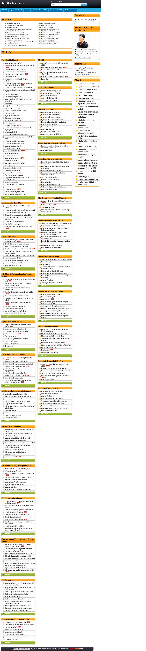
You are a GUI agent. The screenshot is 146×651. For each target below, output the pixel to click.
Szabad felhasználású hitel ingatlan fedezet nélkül (55, 365)
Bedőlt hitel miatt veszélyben (53, 343)
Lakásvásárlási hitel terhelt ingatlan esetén (18, 358)
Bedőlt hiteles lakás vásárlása (14, 526)
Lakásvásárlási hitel (11, 639)
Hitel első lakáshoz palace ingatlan (54, 76)
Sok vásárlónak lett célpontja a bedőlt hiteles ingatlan (19, 506)
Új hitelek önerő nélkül (12, 148)
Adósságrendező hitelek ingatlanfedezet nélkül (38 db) (20, 42)
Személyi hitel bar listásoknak (14, 309)
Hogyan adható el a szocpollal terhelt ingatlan (19, 474)
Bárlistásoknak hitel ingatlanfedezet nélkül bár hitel (20, 280)
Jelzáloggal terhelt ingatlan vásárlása (53, 306)
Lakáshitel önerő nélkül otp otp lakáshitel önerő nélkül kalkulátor (18, 84)
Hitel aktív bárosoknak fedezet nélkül (17, 561)
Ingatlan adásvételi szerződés (14, 484)
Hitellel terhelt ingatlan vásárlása (15, 373)
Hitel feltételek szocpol (12, 108)
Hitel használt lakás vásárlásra (51, 117)
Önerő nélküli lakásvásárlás (14, 175)
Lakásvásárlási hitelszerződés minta (86, 131)
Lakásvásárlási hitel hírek (49, 406)
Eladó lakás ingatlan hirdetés (14, 599)
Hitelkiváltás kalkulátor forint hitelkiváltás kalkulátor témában (55, 229)
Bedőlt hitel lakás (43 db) (13, 27)
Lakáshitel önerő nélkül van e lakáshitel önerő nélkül (20, 91)
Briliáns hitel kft (48, 205)
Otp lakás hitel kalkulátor (49, 394)
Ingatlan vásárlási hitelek (13, 146)
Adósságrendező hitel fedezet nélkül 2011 (18, 553)
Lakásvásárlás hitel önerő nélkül (54, 67)
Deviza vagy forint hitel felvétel (51, 134)
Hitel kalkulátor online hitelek (14, 449)
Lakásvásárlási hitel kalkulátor (15, 634)
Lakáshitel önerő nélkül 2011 (16, 134)
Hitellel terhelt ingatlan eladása (17, 366)
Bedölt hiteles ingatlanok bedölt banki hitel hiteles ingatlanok (19, 240)
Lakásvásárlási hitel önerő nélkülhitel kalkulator (17, 80)
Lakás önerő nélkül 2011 (39, 10)
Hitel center (8, 103)
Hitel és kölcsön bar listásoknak (15, 306)
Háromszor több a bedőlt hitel (14, 263)
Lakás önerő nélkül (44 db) (45, 25)
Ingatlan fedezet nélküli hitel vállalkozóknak (55, 371)
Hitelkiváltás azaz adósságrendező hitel (54, 273)
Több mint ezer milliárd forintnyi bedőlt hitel (19, 255)
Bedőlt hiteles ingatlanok (13, 517)
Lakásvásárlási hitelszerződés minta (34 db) (17, 34)
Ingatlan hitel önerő (16, 10)
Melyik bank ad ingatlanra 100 (15, 194)
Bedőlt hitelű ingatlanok (87, 163)
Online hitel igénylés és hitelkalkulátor (53, 187)
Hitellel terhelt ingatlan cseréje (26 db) (48, 38)
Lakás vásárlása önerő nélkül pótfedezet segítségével (18, 128)
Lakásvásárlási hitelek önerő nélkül (87, 183)
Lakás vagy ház (84, 176)
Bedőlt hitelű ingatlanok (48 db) (47, 40)
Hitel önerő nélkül (11, 77)
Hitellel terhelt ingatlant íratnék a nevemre (18, 477)
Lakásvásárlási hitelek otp (88, 179)
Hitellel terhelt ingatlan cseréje (87, 155)
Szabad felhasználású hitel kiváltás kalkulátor (56, 223)
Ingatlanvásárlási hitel (12, 115)
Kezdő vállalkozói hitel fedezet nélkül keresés (20, 563)
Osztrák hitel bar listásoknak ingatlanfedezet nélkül (19, 299)
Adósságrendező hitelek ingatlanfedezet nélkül (87, 167)
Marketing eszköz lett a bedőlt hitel (16, 260)
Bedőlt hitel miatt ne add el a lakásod (17, 244)
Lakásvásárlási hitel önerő (13, 632)
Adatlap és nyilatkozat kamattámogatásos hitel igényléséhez (20, 407)
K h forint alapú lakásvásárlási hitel (52, 403)
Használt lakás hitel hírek (49, 124)
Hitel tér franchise (47, 280)
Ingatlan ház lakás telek (12, 596)
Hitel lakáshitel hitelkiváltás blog (52, 271)
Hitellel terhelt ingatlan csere (50, 294)
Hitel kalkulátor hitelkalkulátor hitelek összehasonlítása (53, 237)
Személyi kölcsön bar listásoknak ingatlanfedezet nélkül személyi (15, 312)
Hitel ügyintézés (10, 123)
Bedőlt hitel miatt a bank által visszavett (20, 249)
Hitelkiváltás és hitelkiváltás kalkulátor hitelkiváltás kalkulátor (17, 446)
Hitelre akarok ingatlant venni (14, 192)
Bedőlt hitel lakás (70, 10)
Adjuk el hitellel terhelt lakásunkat (16, 480)
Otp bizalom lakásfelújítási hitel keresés (54, 401)
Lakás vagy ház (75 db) (12, 43)
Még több (8, 197)
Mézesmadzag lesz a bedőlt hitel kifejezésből (56, 345)
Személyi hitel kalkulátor (49, 177)
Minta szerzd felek (11, 418)
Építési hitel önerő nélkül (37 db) (15, 31)
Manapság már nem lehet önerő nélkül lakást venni (19, 138)
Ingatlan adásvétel (11, 487)
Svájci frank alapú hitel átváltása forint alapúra (56, 259)
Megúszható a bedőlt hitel (13, 265)
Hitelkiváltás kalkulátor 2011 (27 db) (16, 36)
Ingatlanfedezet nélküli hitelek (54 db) (48, 42)
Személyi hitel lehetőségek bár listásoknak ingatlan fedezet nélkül (18, 284)
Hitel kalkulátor (10, 454)
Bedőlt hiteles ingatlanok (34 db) (15, 40)
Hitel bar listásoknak (11, 94)
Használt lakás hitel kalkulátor (51, 112)
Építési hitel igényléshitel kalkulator (16, 339)
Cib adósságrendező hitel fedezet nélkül (18, 556)
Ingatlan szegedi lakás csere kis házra (53, 313)
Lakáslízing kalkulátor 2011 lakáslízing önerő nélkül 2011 (19, 207)
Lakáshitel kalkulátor (12, 182)
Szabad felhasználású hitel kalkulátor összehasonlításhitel (53, 174)
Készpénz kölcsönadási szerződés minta (18, 396)
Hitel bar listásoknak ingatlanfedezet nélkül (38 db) (19, 29)
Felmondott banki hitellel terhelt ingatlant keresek (54, 316)
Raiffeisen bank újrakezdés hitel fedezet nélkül (20, 558)
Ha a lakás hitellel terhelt (13, 170)
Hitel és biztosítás (10, 413)
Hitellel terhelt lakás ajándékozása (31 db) (49, 32)
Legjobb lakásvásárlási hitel (14, 106)
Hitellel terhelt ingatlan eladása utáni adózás (19, 364)
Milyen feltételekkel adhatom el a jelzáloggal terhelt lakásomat (56, 210)
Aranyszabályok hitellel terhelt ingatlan (17, 469)
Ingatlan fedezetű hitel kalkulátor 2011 (17, 438)
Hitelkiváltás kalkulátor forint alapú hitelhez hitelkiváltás (55, 242)
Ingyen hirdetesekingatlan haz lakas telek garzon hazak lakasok (18, 602)
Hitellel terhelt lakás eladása (14, 378)
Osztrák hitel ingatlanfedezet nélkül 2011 (18, 215)
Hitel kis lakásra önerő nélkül (16, 74)
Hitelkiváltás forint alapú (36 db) (47, 36)
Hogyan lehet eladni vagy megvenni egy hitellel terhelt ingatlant (18, 381)
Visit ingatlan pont (11, 161)
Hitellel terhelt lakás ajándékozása (86, 126)
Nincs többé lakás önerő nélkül (51, 93)
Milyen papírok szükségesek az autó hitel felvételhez (18, 100)
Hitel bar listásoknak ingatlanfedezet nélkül (19, 303)
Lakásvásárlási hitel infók (49, 411)
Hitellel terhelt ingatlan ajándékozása (87, 150)
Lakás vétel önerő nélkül (49, 95)
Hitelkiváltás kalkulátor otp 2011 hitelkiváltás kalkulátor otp (19, 430)
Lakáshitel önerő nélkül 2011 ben (15, 212)
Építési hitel (9, 346)
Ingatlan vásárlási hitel (50, 132)
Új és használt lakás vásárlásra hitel (52, 119)
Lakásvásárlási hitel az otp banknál (52, 398)
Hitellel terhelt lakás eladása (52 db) (15, 32)
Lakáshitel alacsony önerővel (14, 184)
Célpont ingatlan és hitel (13, 471)
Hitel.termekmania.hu (21, 649)
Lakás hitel (44, 79)
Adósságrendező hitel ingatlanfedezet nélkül (19, 570)
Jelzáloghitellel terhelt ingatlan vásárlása (54, 311)
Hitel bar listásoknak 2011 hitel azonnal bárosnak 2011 (18, 288)
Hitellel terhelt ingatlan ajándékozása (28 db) (18, 38)
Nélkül (27, 10)
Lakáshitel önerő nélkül (14, 143)
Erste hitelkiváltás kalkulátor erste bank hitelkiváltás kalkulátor (54, 233)
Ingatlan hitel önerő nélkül (13, 63)
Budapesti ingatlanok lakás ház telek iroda (18, 608)
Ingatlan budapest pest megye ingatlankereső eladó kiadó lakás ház (19, 584)
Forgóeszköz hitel (13, 125)
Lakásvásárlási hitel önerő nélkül (15, 72)
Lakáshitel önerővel (11, 187)
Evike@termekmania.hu (83, 58)
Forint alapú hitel (46, 262)
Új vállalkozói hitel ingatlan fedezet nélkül (55, 368)
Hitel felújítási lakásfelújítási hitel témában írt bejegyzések (56, 163)
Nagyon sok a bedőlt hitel (13, 258)
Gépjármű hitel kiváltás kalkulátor (52, 226)
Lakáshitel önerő (10, 156)
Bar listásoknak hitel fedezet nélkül (16, 296)
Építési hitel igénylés (11, 343)
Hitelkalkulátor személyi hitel (51, 184)
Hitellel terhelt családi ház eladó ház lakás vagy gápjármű (18, 370)
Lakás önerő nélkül (56, 10)
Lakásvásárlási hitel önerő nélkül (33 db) (49, 29)
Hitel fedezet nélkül (47, 379)
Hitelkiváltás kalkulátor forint (51, 248)
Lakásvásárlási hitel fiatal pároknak (16, 637)
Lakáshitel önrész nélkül (13, 168)
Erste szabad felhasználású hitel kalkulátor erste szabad (55, 167)
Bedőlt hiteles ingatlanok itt (16, 512)
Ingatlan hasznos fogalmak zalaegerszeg (18, 489)
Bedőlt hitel (47, 350)
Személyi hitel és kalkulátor (50, 179)
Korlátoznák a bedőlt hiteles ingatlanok (17, 514)
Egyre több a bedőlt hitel (49, 347)
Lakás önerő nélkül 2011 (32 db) (15, 25)
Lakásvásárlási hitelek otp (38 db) (47, 43)
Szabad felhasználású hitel (15, 111)
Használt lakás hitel (47, 127)
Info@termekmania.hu (82, 74)
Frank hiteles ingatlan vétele (16, 519)
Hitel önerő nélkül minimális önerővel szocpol (20, 66)
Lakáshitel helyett (13, 189)
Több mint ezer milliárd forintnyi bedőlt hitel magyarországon (19, 252)
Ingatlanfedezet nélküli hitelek (87, 172)
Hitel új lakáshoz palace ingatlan (15, 69)
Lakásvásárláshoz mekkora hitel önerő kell (19, 87)
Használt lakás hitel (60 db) (46, 27)
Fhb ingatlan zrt (10, 165)
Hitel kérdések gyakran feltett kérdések (17, 401)
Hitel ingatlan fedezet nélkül (14, 551)
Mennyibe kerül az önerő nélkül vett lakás (18, 227)
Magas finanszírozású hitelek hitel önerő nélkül (18, 325)
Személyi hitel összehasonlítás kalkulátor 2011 (20, 443)
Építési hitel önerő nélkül (88, 112)
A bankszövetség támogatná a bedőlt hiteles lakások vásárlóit (19, 529)
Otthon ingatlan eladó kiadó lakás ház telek (19, 591)
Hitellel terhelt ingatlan (48, 297)
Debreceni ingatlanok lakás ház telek (17, 610)
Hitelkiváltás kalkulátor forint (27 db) (48, 34)
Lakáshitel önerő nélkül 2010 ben (15, 141)
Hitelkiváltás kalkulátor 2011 (87, 142)
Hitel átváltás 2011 (13, 457)
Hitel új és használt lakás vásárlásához (53, 122)
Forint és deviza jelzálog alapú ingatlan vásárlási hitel (54, 73)
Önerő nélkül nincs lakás (13, 224)
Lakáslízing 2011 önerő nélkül (14, 222)
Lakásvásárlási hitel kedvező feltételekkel (54, 408)
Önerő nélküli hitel (11, 336)
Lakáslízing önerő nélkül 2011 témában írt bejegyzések (18, 218)
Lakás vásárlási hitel (48, 129)
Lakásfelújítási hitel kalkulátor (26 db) (48, 31)
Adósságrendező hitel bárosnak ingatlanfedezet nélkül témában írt (16, 566)
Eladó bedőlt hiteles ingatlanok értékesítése (19, 510)
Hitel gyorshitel (10, 113)
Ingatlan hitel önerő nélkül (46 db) (47, 23)
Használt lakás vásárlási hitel (50, 115)
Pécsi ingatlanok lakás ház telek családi (17, 605)
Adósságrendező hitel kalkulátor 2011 (17, 440)
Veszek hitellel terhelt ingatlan (17, 375)
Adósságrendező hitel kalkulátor (15, 452)
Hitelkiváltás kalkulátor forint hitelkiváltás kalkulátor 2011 (18, 434)
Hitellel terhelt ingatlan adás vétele (16, 361)
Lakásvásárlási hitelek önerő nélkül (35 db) (17, 45)
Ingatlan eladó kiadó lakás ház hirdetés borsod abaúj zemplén (20, 588)
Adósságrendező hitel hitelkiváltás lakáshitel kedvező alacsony (55, 267)
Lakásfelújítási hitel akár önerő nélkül (17, 331)
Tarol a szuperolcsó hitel (13, 415)
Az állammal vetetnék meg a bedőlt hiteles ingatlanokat (18, 523)
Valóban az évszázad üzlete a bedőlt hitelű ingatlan (55, 339)
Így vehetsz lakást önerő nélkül (15, 163)
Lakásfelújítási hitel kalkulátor (51, 170)
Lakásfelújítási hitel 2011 (49, 189)
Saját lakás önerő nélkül (49, 100)
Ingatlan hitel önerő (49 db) (13, 23)
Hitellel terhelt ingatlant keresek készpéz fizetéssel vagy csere (54, 302)
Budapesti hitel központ (12, 118)
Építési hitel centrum (11, 341)
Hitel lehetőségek (10, 410)
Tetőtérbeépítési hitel (48, 207)
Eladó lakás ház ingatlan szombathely (17, 594)
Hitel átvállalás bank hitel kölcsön (52, 391)
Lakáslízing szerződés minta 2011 (16, 394)
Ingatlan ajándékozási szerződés (15, 482)
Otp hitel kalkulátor (47, 396)
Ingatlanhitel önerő (13, 173)
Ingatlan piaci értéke (11, 153)
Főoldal (4, 10)
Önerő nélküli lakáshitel (15, 151)
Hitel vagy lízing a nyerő (13, 97)
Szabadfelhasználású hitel (13, 120)
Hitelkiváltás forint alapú (88, 146)
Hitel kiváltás (45, 264)
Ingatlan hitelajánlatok (14, 158)
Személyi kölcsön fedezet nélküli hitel (53, 373)
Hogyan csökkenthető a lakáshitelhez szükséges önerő (17, 178)
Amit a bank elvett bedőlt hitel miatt (16, 246)
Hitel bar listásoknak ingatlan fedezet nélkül (19, 292)
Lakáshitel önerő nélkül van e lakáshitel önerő (20, 210)
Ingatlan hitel (47, 299)
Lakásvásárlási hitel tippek (13, 399)
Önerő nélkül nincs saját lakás (51, 91)
